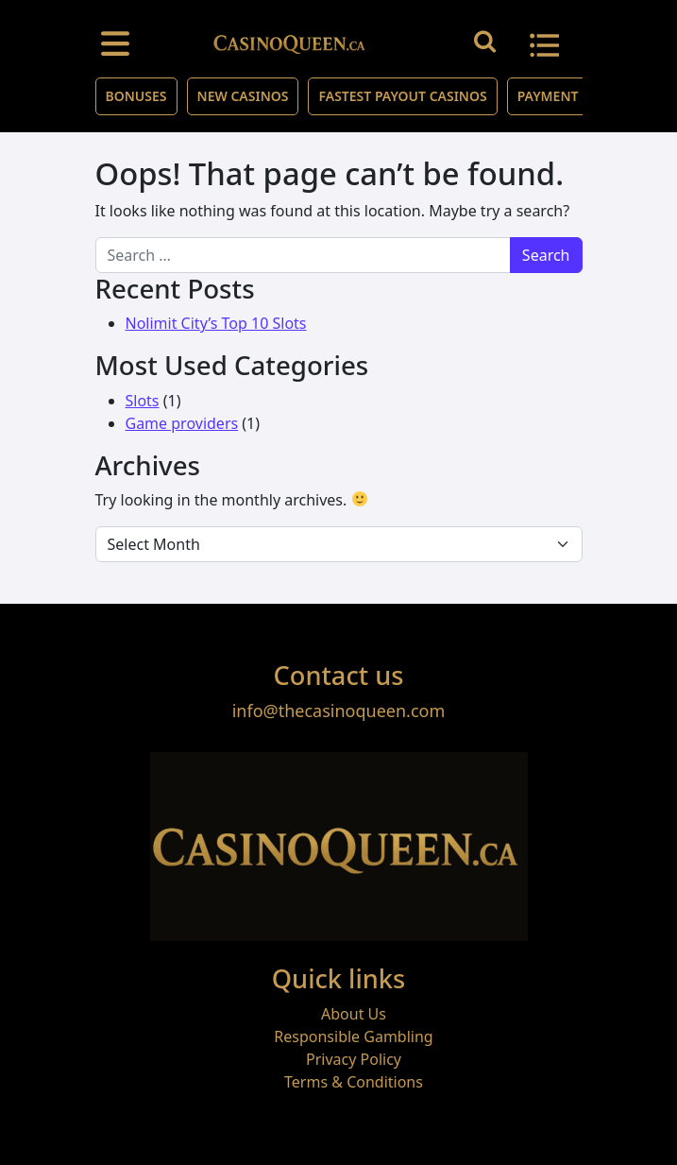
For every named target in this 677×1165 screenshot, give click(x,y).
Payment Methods (582, 96)
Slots (143, 400)
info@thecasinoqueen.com (339, 710)
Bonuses (136, 96)
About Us (353, 1013)
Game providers (182, 423)
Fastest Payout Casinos (402, 96)
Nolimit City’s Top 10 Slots (216, 323)
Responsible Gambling (353, 1036)
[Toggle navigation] (115, 42)
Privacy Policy (353, 1059)
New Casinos (243, 96)
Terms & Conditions (353, 1081)
